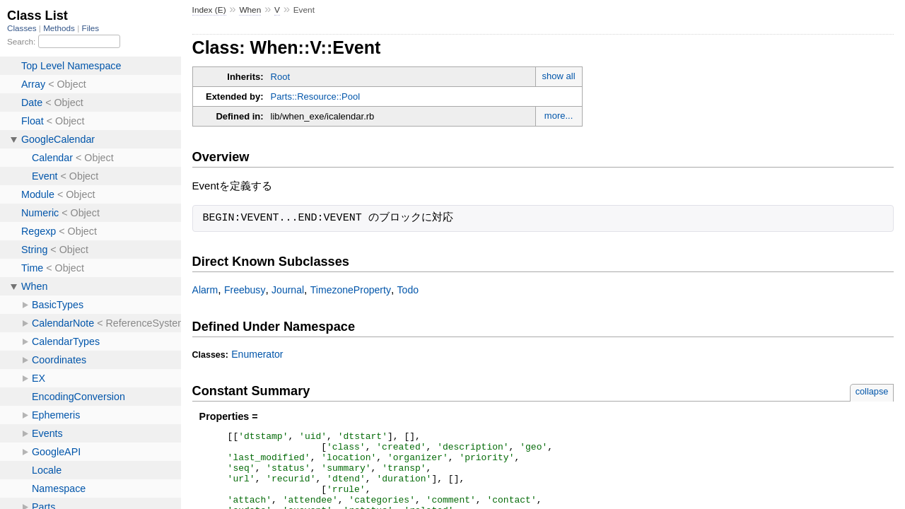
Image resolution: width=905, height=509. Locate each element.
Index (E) (209, 10)
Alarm (205, 290)
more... (558, 115)
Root (280, 76)
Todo (408, 290)
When (250, 10)
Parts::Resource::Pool (315, 96)
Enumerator (257, 354)
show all (559, 76)
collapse (872, 391)
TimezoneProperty (350, 290)
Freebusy (245, 290)
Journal (288, 290)
